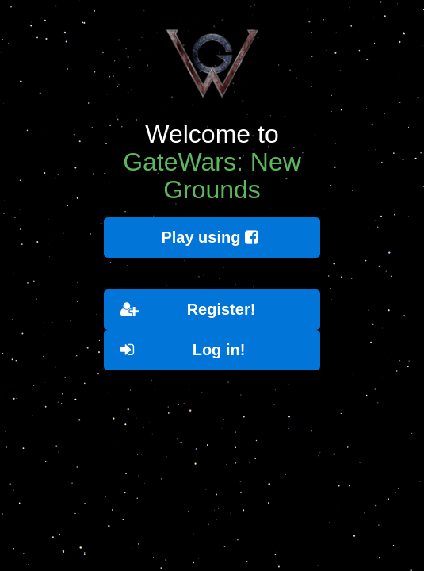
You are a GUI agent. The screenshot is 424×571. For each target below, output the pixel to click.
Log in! (182, 350)
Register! (187, 310)
